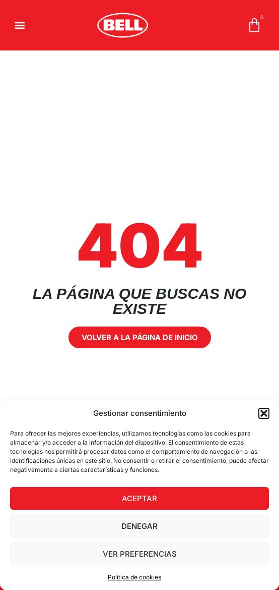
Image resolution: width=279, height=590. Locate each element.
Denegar (139, 526)
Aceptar (139, 498)
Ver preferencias (140, 554)
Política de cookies (134, 577)
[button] (264, 413)
